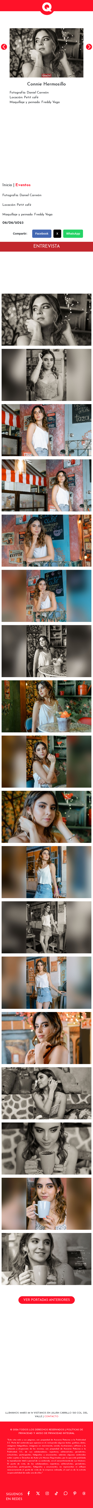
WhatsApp (73, 233)
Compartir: (20, 233)
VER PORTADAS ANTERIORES (46, 1300)
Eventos (23, 185)
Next (89, 47)
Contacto (51, 1416)
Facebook (41, 233)
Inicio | (8, 185)
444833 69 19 (27, 1413)
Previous (4, 47)
